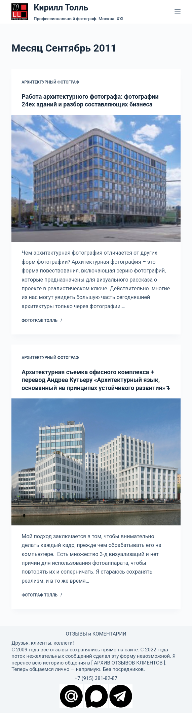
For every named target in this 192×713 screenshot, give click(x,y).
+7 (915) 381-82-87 (96, 678)
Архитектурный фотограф (50, 82)
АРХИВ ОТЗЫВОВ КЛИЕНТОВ (128, 663)
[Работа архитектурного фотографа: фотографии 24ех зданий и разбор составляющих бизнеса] (95, 178)
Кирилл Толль (61, 7)
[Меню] (178, 12)
